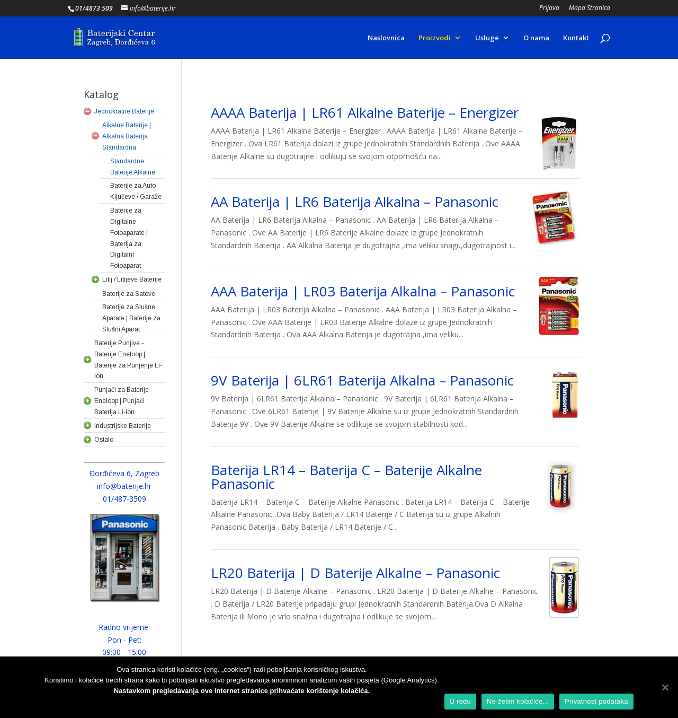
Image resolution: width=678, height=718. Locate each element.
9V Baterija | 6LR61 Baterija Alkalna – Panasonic (362, 380)
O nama (536, 38)
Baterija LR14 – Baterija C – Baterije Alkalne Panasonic (346, 476)
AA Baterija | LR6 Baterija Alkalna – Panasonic (354, 201)
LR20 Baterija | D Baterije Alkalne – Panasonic (355, 572)
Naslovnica (386, 38)
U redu (460, 701)
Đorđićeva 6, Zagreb (124, 473)
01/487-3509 (124, 499)
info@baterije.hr (124, 486)
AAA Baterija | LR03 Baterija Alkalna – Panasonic (363, 291)
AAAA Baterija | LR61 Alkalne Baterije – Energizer (365, 112)
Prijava (549, 8)
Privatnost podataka (596, 701)
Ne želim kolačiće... (518, 701)
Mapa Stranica (589, 8)
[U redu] (664, 687)
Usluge (487, 38)
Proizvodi (434, 38)
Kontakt (576, 38)
